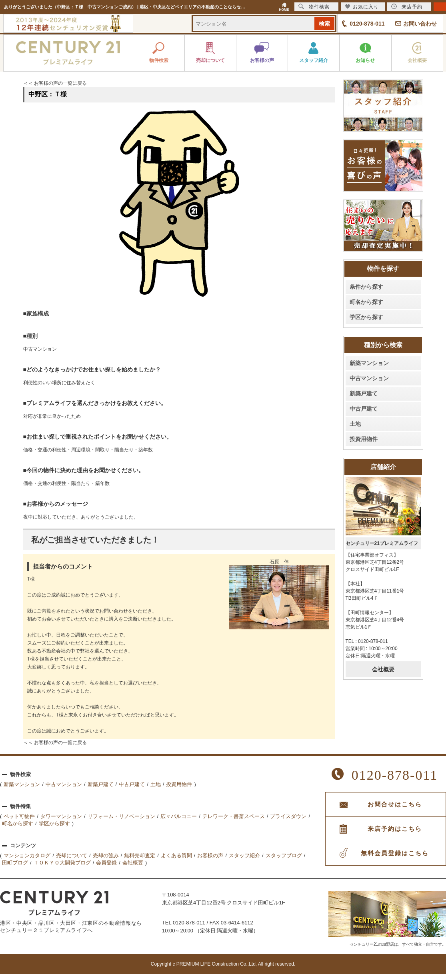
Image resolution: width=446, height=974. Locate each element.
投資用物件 (364, 439)
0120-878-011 (367, 23)
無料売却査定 (139, 855)
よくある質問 (176, 855)
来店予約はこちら (395, 829)
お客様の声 (210, 855)
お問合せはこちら (395, 804)
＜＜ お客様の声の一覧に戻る (55, 83)
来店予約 (406, 7)
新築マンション (369, 363)
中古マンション (369, 378)
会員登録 (106, 863)
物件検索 (314, 7)
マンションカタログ (27, 855)
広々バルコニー (178, 816)
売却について (71, 855)
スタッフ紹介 (244, 855)
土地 (355, 424)
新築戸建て (364, 393)
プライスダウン (288, 816)
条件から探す (366, 286)
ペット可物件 (19, 816)
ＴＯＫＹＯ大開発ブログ (62, 863)
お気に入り (362, 7)
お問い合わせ (420, 23)
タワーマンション (61, 816)
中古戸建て (364, 408)
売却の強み (106, 855)
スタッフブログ (284, 855)
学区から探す (366, 317)
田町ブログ (15, 863)
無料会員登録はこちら (395, 853)
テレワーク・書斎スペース (233, 816)
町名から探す (366, 302)
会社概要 (383, 669)
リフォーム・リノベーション (121, 816)
